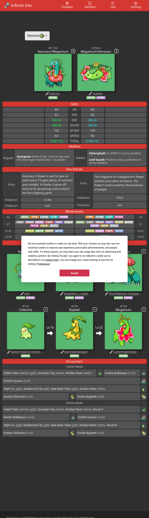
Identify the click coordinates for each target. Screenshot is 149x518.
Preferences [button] (43, 264)
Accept (74, 273)
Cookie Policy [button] (52, 260)
